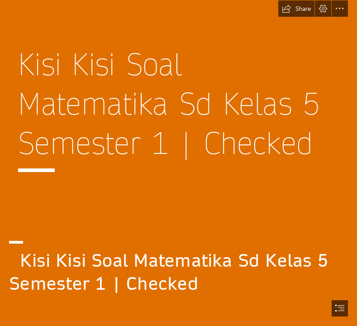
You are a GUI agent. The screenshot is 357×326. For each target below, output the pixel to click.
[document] (178, 163)
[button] (296, 8)
